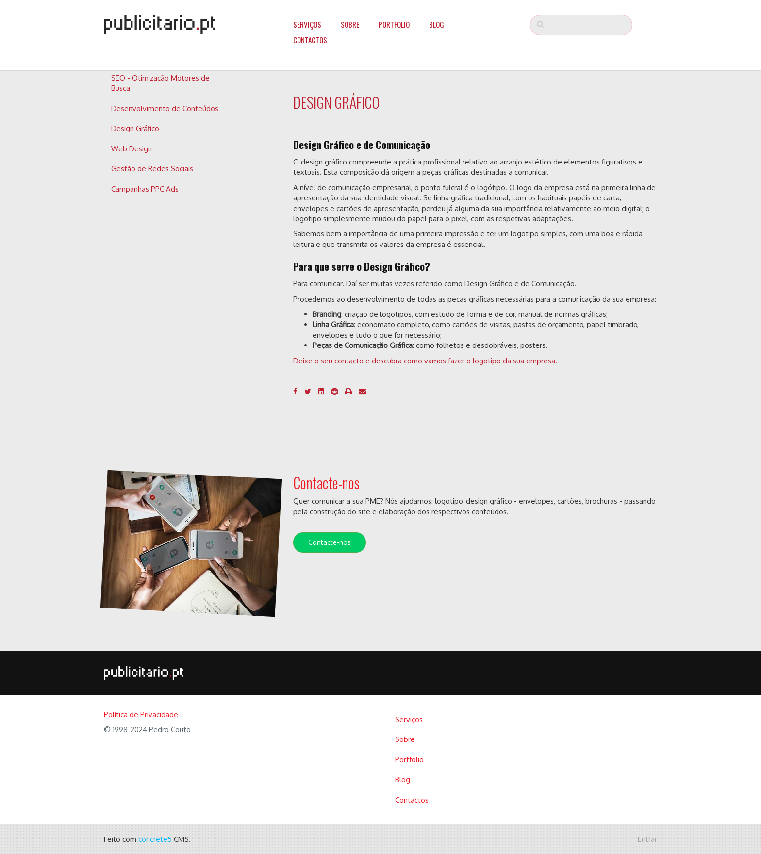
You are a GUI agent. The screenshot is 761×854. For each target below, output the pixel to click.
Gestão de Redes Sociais (152, 168)
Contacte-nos (329, 542)
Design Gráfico (135, 128)
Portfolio (394, 24)
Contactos (310, 39)
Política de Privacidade (141, 714)
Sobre (350, 24)
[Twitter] (307, 391)
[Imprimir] (348, 391)
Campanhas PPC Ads (145, 189)
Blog (436, 24)
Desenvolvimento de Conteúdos (164, 108)
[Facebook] (295, 391)
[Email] (362, 391)
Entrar (647, 839)
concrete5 (155, 839)
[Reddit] (334, 391)
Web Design (131, 148)
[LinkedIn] (321, 391)
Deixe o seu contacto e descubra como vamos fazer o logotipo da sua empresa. (425, 360)
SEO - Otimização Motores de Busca (160, 83)
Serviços (307, 24)
